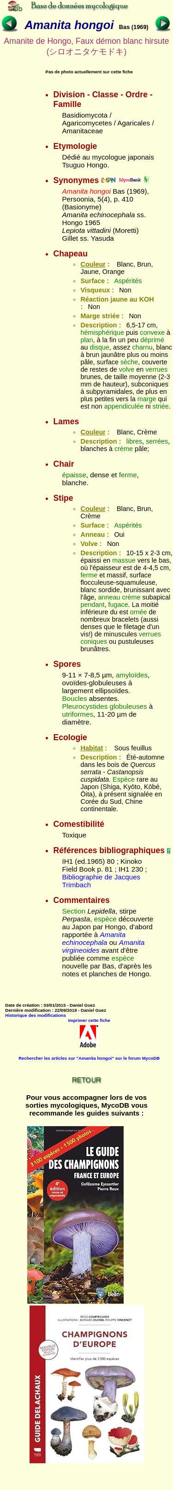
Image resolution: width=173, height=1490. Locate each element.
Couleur (92, 264)
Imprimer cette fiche (89, 1020)
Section (73, 911)
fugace (118, 604)
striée (161, 406)
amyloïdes (132, 675)
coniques (93, 641)
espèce (105, 919)
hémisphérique (102, 332)
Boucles (74, 698)
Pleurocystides (84, 706)
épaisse (74, 475)
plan (86, 340)
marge (146, 399)
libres (134, 441)
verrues (156, 369)
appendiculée (124, 406)
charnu (142, 347)
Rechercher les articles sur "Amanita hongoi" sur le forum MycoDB (89, 1058)
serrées (157, 441)
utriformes (77, 714)
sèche (129, 362)
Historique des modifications (35, 1015)
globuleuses (128, 706)
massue (123, 560)
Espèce (124, 779)
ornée (138, 612)
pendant (92, 604)
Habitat (91, 748)
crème (123, 448)
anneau (109, 597)
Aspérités (128, 281)
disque (99, 347)
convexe (152, 332)
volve (127, 369)
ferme (128, 475)
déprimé (152, 340)
